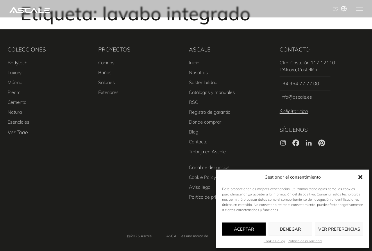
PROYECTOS (114, 49)
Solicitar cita (294, 111)
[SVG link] (29, 10)
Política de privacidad (305, 241)
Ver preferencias (339, 229)
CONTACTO (295, 49)
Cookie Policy (274, 241)
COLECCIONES (27, 49)
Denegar (290, 229)
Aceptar (244, 229)
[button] (360, 177)
